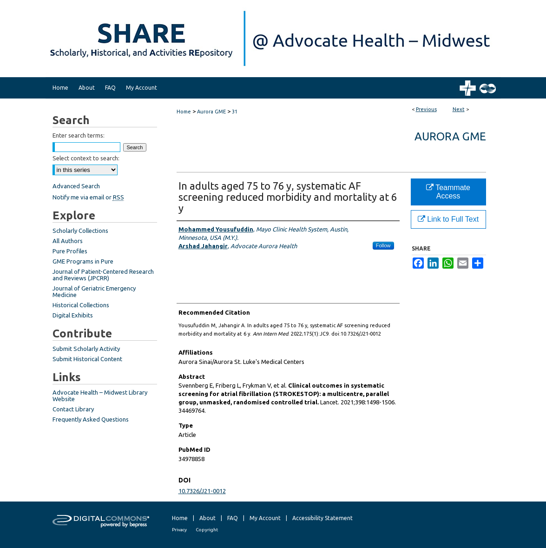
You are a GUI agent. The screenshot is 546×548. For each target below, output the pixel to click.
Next (459, 109)
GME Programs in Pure (83, 261)
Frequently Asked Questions (91, 419)
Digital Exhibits (73, 315)
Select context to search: (86, 158)
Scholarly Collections (80, 230)
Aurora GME (211, 111)
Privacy (179, 529)
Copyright (207, 529)
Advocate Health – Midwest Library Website (100, 395)
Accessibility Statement (322, 518)
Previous (426, 109)
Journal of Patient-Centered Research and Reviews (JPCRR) (103, 274)
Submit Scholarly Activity (86, 348)
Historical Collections (81, 305)
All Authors (68, 241)
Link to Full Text (448, 219)
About (207, 518)
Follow (383, 245)
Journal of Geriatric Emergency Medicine (94, 291)
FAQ (232, 518)
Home (184, 111)
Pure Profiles (70, 251)
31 (234, 111)
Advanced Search (76, 186)
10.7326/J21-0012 (202, 491)
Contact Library (73, 409)
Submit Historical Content (87, 359)
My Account (265, 518)
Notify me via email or (88, 197)
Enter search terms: (79, 135)
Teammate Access (448, 192)
